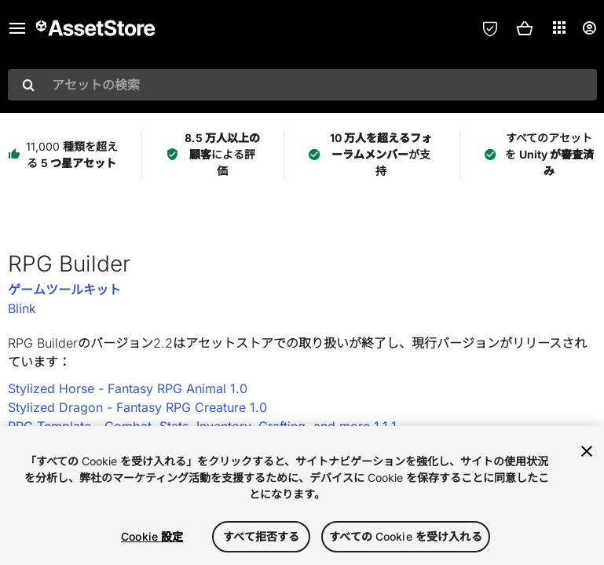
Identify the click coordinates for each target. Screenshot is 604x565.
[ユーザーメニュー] (589, 28)
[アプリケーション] (559, 27)
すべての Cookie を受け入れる (405, 536)
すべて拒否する (261, 536)
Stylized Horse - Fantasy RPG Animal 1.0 (127, 388)
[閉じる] (586, 451)
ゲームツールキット (64, 289)
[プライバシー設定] (490, 28)
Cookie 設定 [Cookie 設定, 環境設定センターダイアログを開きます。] (152, 536)
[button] (524, 28)
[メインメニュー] (17, 28)
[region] (302, 495)
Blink (22, 308)
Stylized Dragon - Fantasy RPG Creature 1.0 (137, 407)
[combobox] (302, 84)
